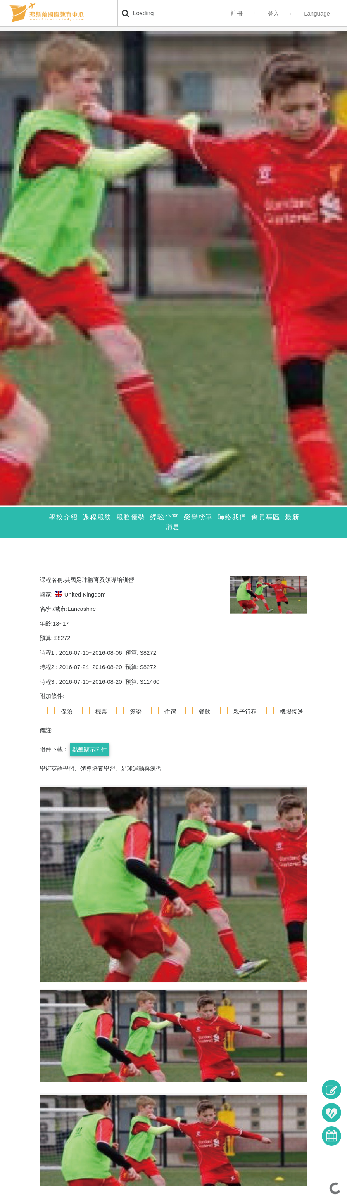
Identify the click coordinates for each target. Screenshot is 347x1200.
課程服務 (97, 517)
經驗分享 (164, 517)
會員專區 (265, 517)
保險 (67, 711)
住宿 (170, 711)
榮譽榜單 (198, 517)
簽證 (136, 711)
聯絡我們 (232, 517)
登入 (273, 13)
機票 (101, 711)
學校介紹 (63, 517)
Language (317, 13)
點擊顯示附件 (89, 749)
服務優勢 (130, 517)
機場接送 (291, 711)
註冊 (237, 13)
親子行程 (245, 711)
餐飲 (205, 711)
